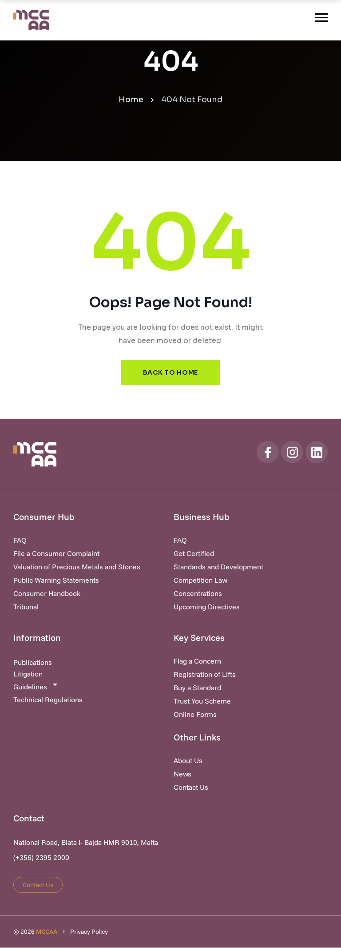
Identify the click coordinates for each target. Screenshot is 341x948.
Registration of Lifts (205, 674)
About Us (188, 760)
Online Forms (195, 714)
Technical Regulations (48, 700)
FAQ (20, 540)
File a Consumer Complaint (56, 553)
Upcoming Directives (207, 607)
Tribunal (26, 607)
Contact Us (191, 787)
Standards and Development (218, 567)
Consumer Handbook (46, 593)
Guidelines (36, 686)
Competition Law (200, 580)
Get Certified (194, 553)
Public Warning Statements (56, 580)
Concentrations (198, 593)
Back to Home (170, 373)
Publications (32, 662)
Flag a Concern (197, 661)
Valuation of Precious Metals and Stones (76, 567)
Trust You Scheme (202, 701)
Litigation (28, 674)
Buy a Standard (197, 688)
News (182, 774)
